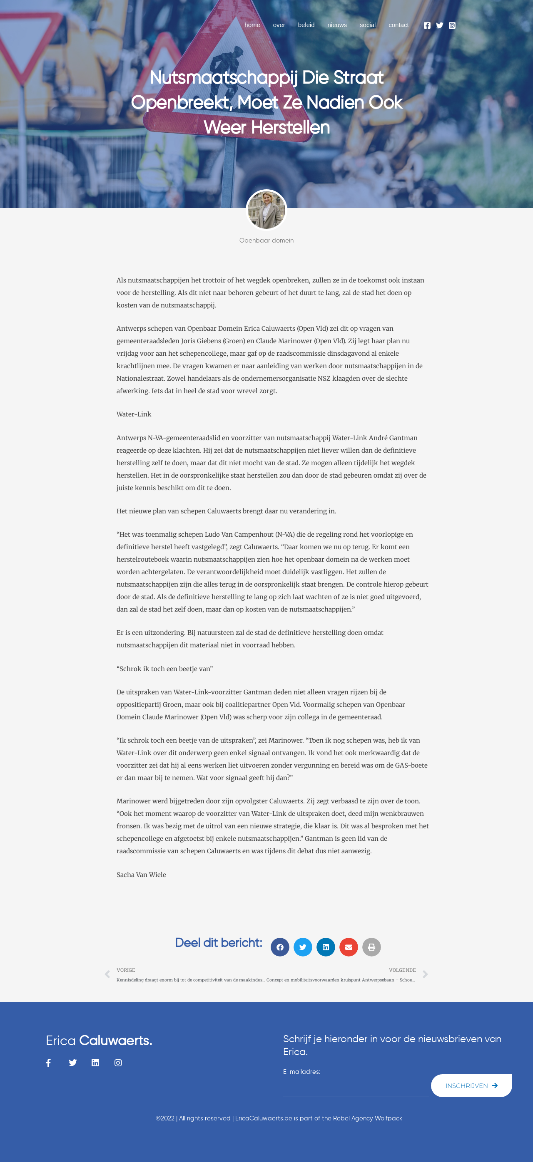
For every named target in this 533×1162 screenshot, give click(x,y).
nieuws (338, 24)
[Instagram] (452, 25)
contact (399, 24)
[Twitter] (439, 25)
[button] (280, 947)
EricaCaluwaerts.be (263, 1118)
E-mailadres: (301, 1072)
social (368, 24)
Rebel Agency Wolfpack (367, 1118)
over (280, 24)
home (254, 24)
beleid (307, 24)
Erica (99, 1041)
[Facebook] (427, 25)
